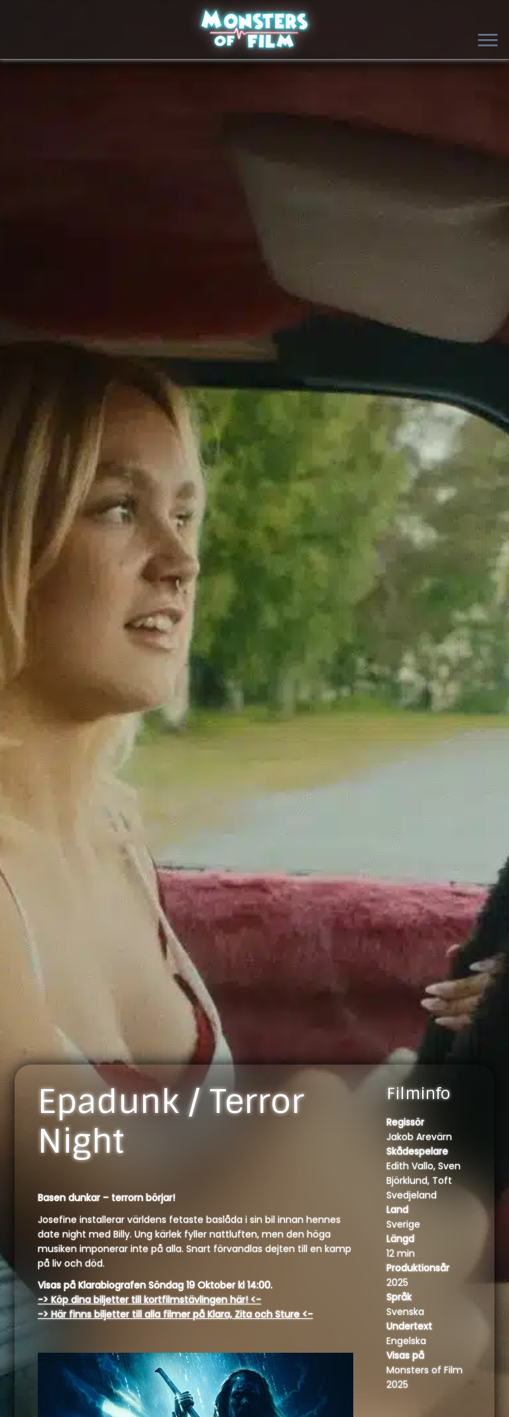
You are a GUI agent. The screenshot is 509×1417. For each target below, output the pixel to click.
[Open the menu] (488, 41)
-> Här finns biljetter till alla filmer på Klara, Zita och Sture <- (175, 1314)
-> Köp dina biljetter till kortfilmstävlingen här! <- (149, 1299)
